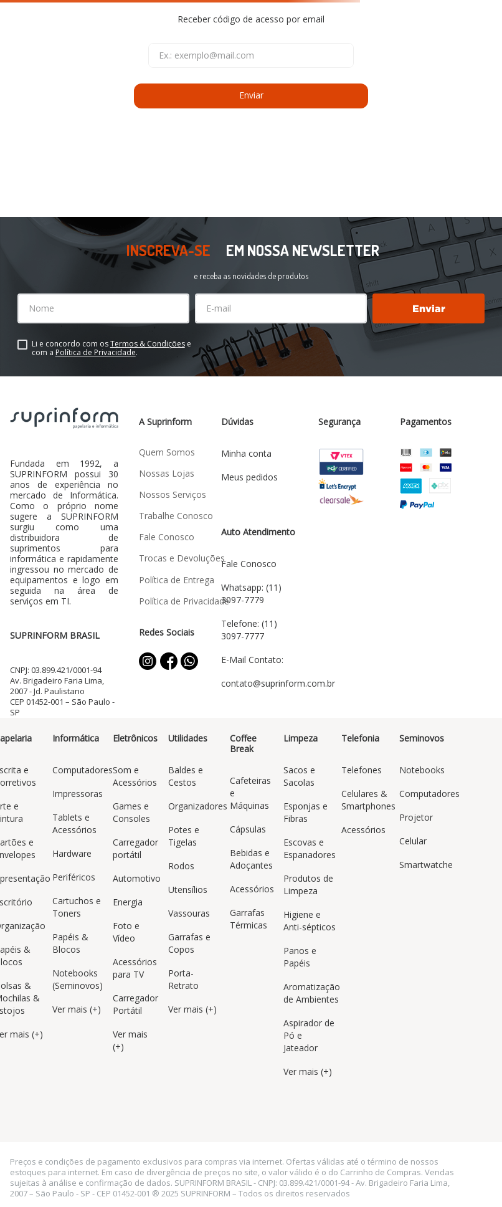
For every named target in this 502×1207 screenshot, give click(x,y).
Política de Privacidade (95, 352)
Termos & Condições (147, 343)
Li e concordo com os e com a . (111, 348)
